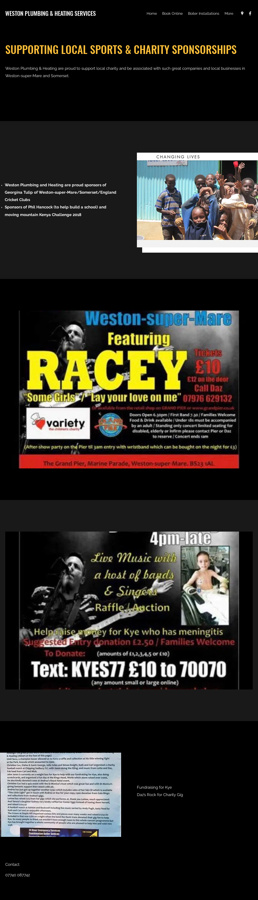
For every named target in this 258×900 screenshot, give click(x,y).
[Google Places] (242, 13)
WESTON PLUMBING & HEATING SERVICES (50, 13)
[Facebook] (250, 13)
